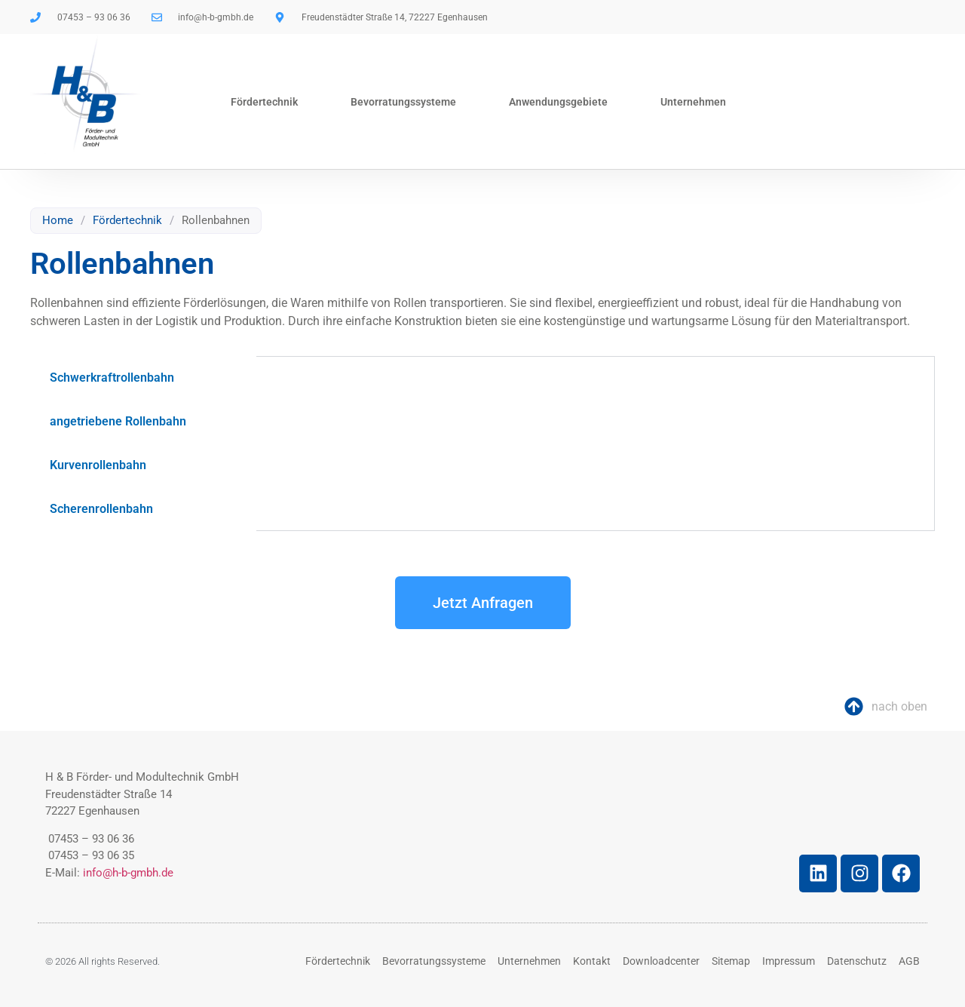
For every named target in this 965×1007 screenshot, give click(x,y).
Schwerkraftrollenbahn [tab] (112, 377)
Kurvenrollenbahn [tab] (98, 465)
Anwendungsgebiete (558, 102)
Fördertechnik (264, 102)
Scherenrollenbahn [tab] (101, 509)
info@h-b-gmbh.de (128, 873)
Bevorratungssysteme (403, 102)
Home (57, 220)
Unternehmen (693, 102)
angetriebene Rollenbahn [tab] (118, 421)
